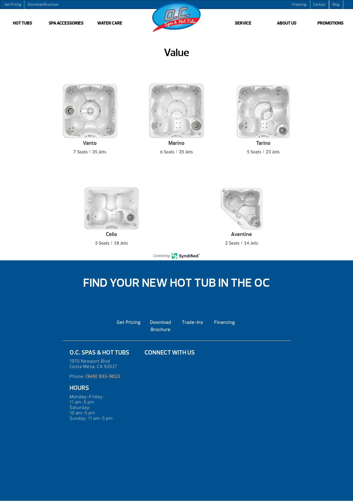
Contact (319, 4)
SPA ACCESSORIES (66, 23)
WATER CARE (109, 23)
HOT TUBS (22, 23)
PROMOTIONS (330, 23)
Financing (299, 4)
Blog (336, 4)
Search (347, 4)
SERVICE (243, 23)
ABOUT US (286, 23)
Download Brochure (43, 4)
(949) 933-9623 (103, 376)
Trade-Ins (192, 322)
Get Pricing (13, 4)
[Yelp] (152, 364)
